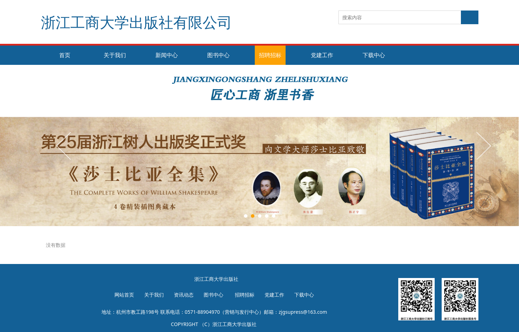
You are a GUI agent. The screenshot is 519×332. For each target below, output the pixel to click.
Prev (64, 145)
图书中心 (218, 55)
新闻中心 (166, 55)
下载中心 (374, 55)
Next (483, 145)
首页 (64, 55)
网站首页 (124, 294)
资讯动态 (184, 294)
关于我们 (115, 55)
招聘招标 (270, 55)
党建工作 (322, 55)
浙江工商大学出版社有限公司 (136, 22)
